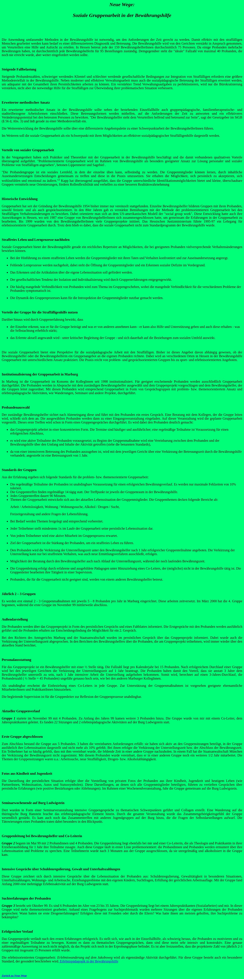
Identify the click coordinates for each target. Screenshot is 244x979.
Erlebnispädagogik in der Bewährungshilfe (88, 961)
